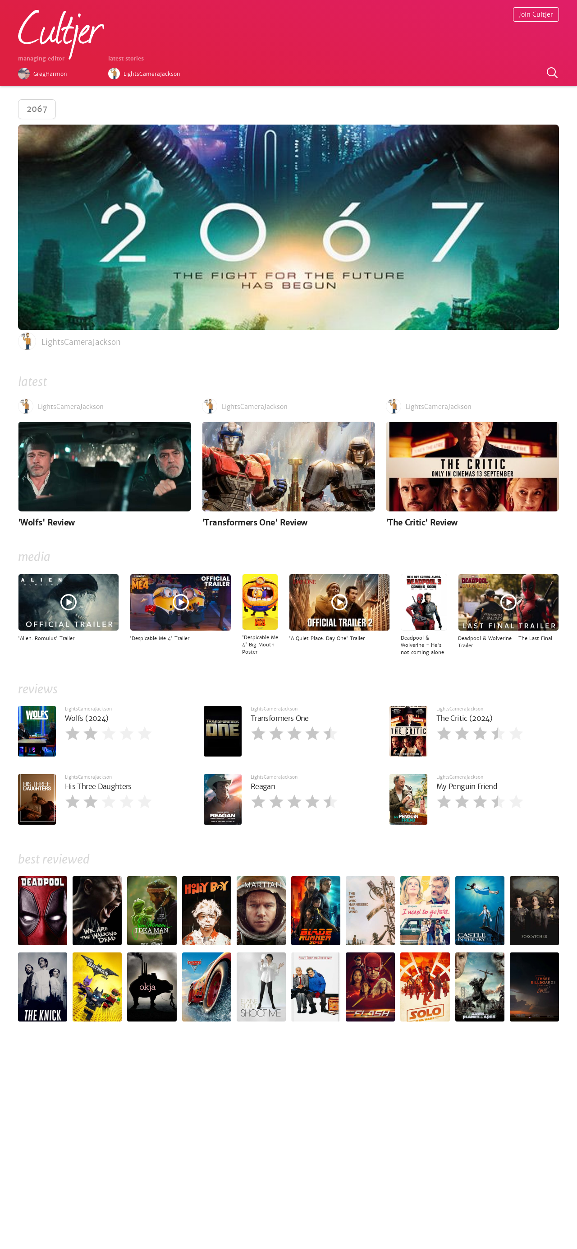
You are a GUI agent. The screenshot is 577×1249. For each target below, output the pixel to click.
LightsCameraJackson (88, 709)
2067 (37, 109)
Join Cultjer (536, 14)
